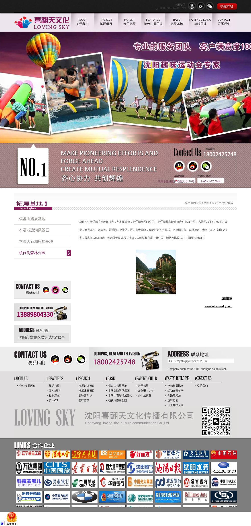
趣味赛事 (84, 400)
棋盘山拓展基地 (32, 219)
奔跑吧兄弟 (174, 395)
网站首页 (209, 202)
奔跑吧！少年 (146, 390)
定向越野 (54, 390)
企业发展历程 (27, 385)
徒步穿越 (54, 395)
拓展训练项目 (87, 385)
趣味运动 (172, 400)
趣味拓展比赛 (175, 385)
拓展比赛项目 (87, 390)
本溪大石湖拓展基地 (36, 241)
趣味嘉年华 (85, 395)
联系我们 (202, 385)
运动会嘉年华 (175, 390)
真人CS (53, 400)
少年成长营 (144, 395)
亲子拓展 (143, 385)
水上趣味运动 (175, 405)
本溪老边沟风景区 (34, 230)
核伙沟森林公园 (32, 253)
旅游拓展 (54, 385)
